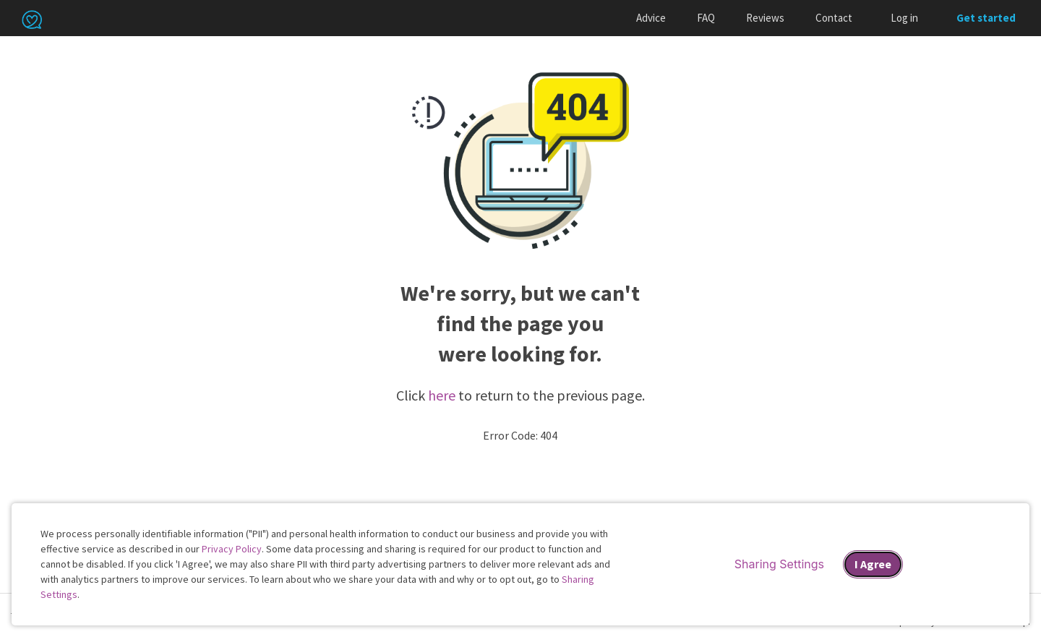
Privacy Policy (232, 548)
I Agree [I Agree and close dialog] (872, 564)
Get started (986, 18)
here (441, 395)
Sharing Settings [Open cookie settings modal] (779, 564)
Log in (904, 18)
